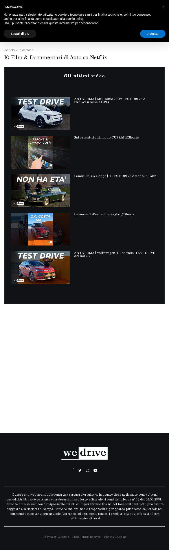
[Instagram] (87, 470)
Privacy (109, 536)
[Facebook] (73, 470)
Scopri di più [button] (20, 33)
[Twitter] (80, 470)
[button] (163, 7)
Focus (9, 50)
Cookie (121, 536)
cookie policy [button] (74, 18)
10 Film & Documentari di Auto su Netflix (55, 57)
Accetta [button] (152, 33)
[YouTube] (95, 470)
